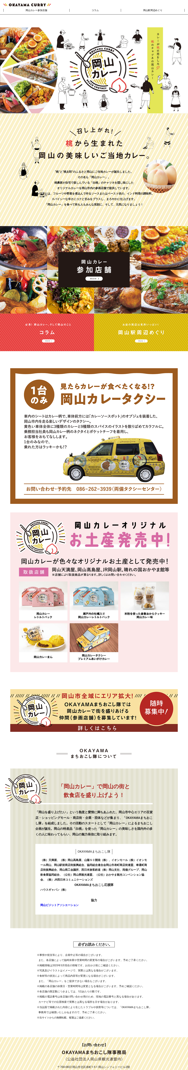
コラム (95, 10)
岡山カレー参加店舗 (36, 10)
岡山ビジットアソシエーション (59, 892)
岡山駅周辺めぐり (152, 10)
